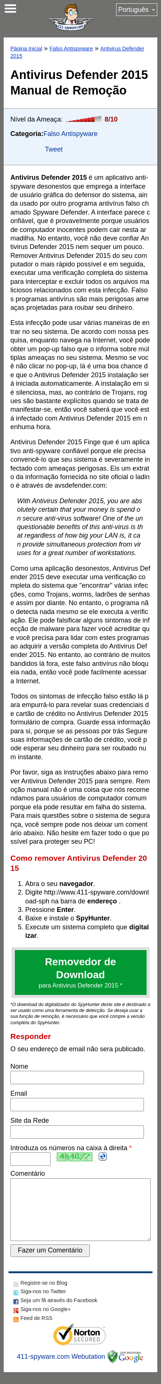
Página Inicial (26, 49)
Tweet (54, 149)
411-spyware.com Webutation (61, 1368)
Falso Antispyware (71, 49)
